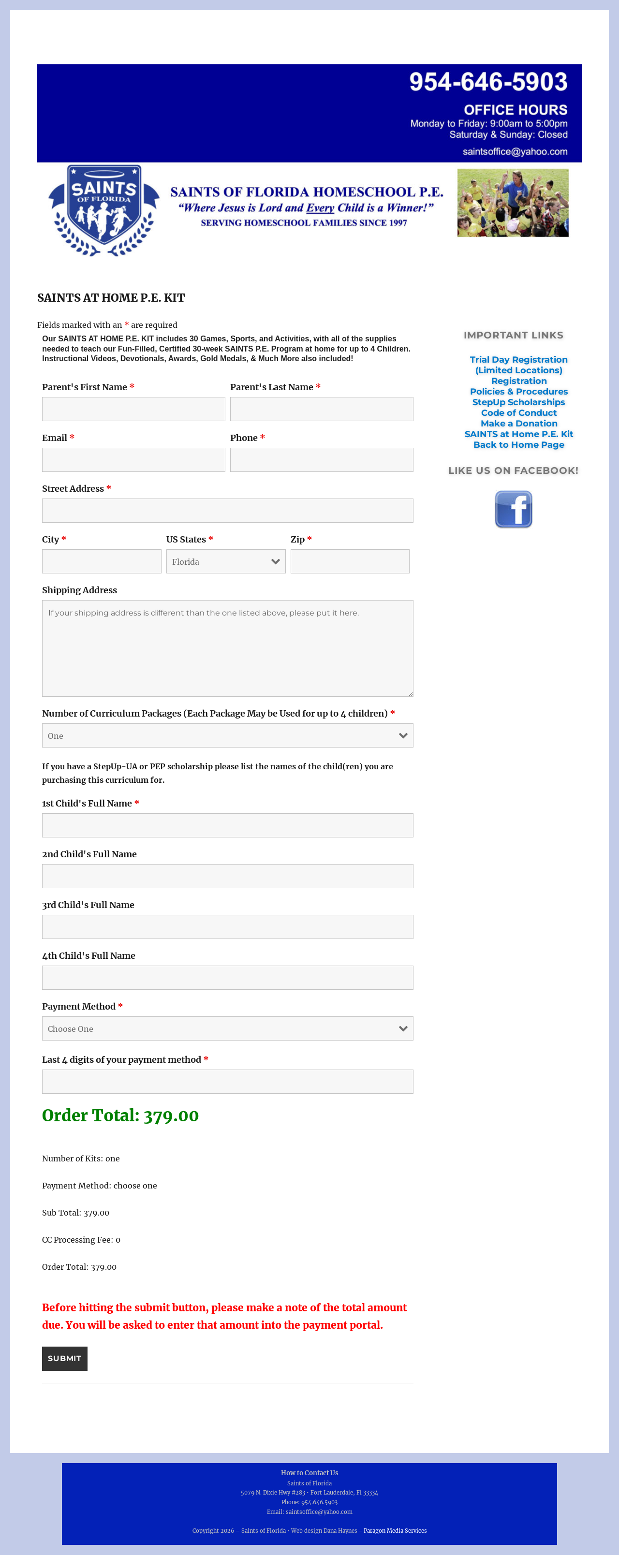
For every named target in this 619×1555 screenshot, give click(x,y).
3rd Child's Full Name (88, 904)
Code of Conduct (519, 413)
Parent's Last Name (275, 387)
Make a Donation (519, 423)
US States (190, 539)
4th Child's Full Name (88, 955)
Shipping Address (79, 590)
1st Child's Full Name (91, 803)
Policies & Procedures (519, 391)
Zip (301, 539)
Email (58, 437)
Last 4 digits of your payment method (125, 1059)
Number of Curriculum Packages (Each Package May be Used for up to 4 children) (219, 713)
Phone (247, 437)
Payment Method (82, 1006)
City (54, 539)
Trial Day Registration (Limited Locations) (519, 365)
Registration (519, 381)
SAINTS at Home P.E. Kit (519, 434)
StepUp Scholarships (518, 402)
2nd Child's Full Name (89, 854)
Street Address (77, 488)
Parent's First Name (88, 387)
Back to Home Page (518, 445)
